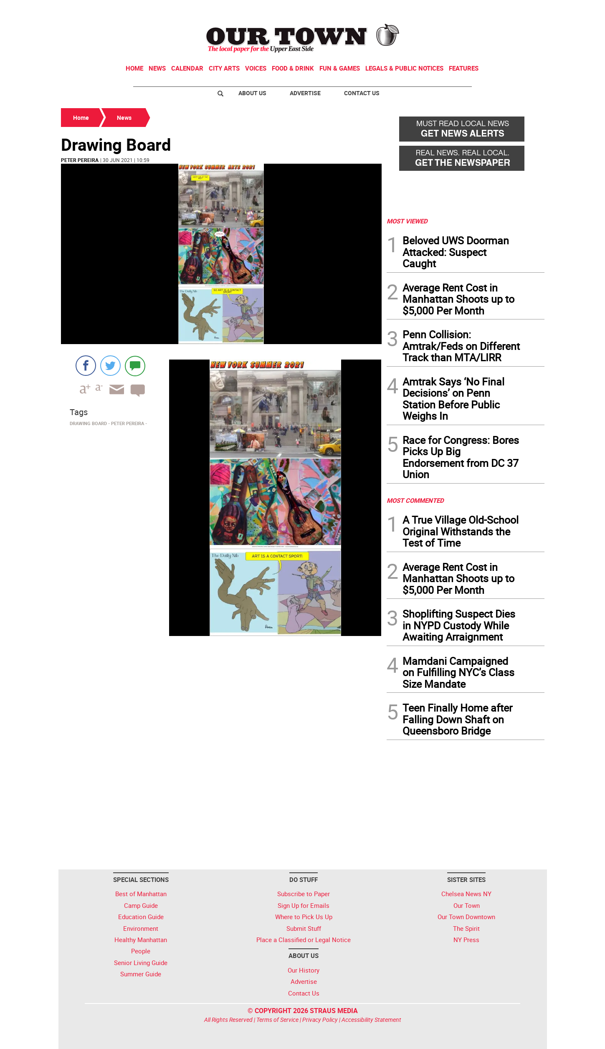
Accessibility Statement (371, 1020)
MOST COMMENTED (415, 500)
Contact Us (362, 93)
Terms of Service (277, 1020)
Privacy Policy (320, 1020)
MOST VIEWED (407, 221)
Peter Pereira (80, 160)
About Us (252, 93)
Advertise (305, 93)
